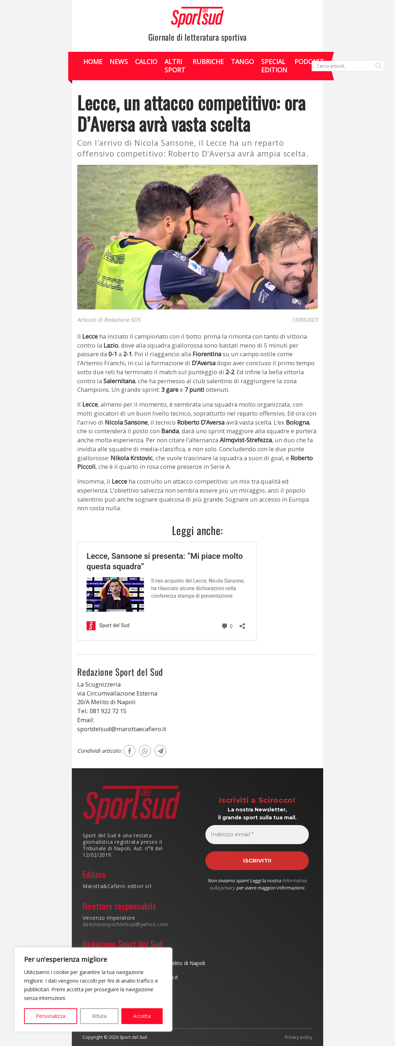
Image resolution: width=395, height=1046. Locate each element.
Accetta (142, 1016)
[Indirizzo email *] (257, 834)
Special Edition (274, 65)
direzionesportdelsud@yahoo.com (125, 924)
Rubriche (208, 61)
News (119, 61)
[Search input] (344, 66)
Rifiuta (99, 1016)
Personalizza (50, 1016)
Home (92, 61)
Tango (242, 61)
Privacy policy (298, 1037)
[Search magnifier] (378, 66)
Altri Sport (174, 65)
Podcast (309, 61)
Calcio (146, 61)
